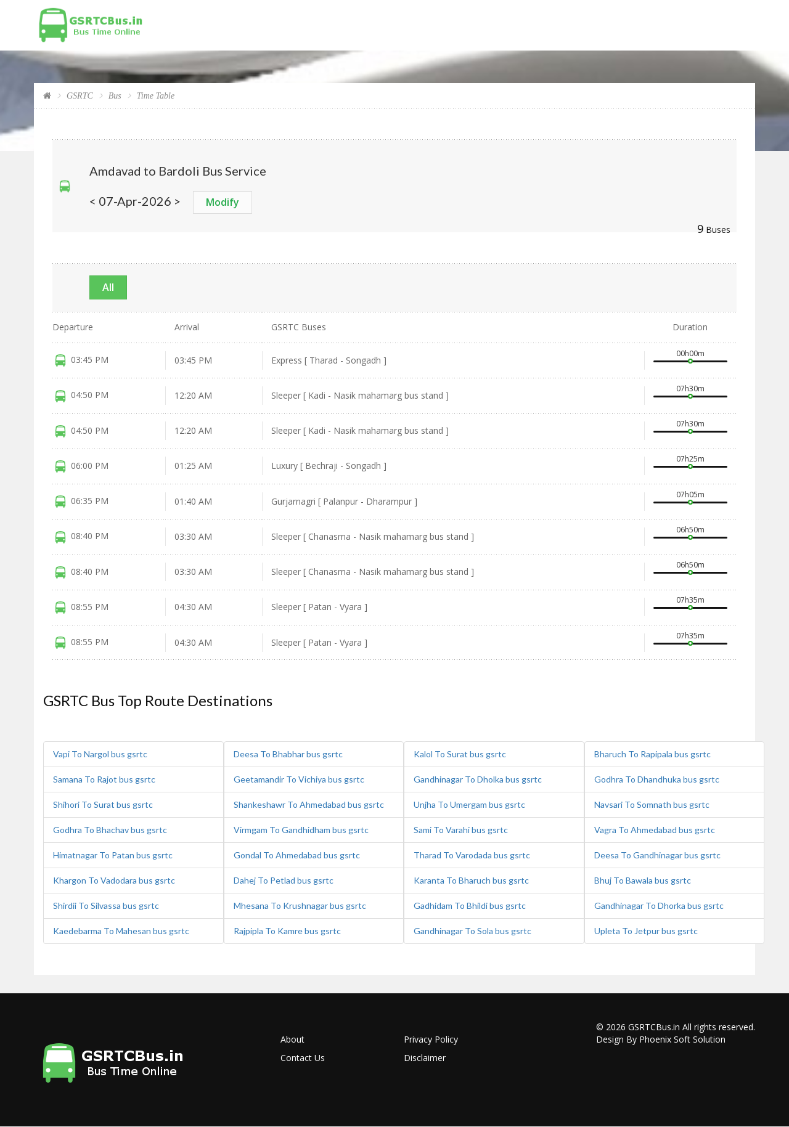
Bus (114, 95)
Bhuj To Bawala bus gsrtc (642, 880)
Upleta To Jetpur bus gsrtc (646, 931)
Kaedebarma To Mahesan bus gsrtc (121, 931)
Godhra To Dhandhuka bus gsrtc (656, 779)
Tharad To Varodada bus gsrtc (472, 855)
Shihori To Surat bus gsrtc (103, 804)
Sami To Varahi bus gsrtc (461, 829)
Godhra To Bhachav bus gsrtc (110, 829)
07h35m (690, 600)
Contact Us (302, 1058)
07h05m (690, 494)
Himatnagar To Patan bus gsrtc (113, 855)
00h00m (690, 353)
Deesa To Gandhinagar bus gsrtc (657, 855)
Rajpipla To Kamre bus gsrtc (287, 931)
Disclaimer (425, 1058)
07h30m (690, 388)
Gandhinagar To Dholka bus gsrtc (478, 779)
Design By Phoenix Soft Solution (661, 1039)
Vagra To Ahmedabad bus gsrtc (654, 829)
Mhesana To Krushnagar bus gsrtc (300, 905)
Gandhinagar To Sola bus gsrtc (472, 931)
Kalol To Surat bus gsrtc (460, 754)
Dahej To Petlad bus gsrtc (283, 880)
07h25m (690, 459)
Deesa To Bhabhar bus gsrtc (288, 754)
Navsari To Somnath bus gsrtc (651, 804)
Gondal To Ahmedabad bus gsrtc (297, 855)
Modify (222, 202)
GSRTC (80, 95)
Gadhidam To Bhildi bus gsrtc (470, 905)
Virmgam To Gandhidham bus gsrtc (301, 829)
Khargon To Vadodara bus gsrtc (114, 880)
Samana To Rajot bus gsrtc (104, 779)
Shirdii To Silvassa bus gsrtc (106, 905)
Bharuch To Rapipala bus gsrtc (652, 754)
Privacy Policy (431, 1039)
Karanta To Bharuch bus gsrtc (471, 880)
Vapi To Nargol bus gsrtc (100, 754)
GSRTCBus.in (654, 1027)
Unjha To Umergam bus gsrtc (469, 804)
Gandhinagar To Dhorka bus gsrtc (659, 905)
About (292, 1039)
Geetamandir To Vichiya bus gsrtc (299, 779)
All (108, 287)
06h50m (690, 529)
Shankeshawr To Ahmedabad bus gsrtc (309, 804)
